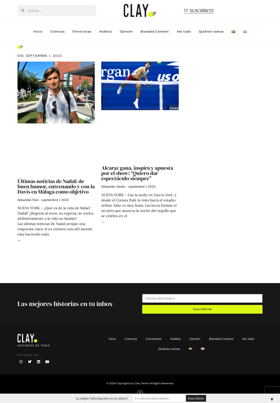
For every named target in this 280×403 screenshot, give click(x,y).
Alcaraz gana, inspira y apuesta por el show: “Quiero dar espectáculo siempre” (137, 173)
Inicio (37, 31)
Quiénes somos (211, 31)
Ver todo (184, 31)
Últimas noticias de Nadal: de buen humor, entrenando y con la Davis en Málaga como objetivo (56, 186)
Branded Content (155, 31)
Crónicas (57, 31)
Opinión (126, 31)
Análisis (105, 31)
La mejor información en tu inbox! (102, 398)
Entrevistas (82, 31)
